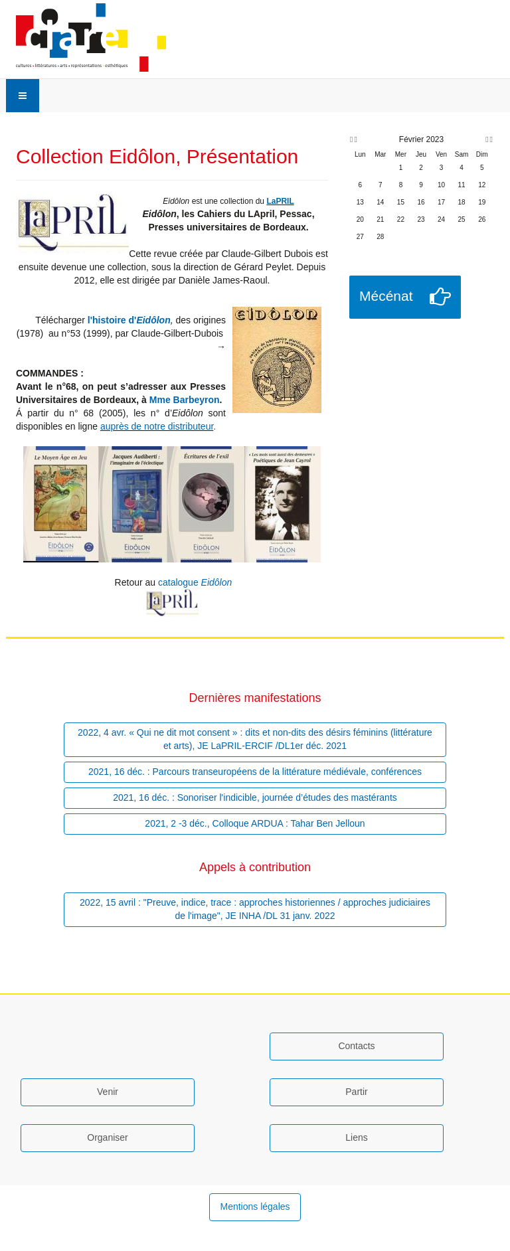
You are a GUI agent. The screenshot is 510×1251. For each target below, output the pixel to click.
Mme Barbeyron (184, 399)
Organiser (107, 1137)
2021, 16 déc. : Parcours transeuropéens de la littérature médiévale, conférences (255, 771)
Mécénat (386, 295)
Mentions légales (255, 1206)
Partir (356, 1091)
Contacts (356, 1046)
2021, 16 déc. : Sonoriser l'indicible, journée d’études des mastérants (255, 797)
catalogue (195, 582)
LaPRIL (280, 201)
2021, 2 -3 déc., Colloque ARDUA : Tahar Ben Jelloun (255, 823)
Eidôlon (153, 320)
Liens (356, 1137)
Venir (107, 1091)
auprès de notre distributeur (156, 426)
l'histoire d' (110, 320)
